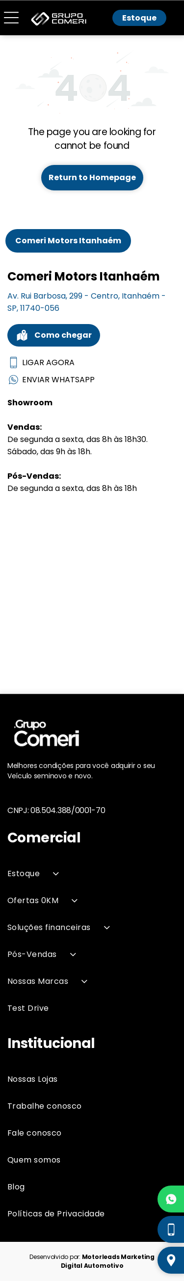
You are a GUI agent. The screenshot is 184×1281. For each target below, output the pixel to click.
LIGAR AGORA (41, 362)
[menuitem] (92, 873)
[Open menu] (11, 18)
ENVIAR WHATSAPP (51, 379)
